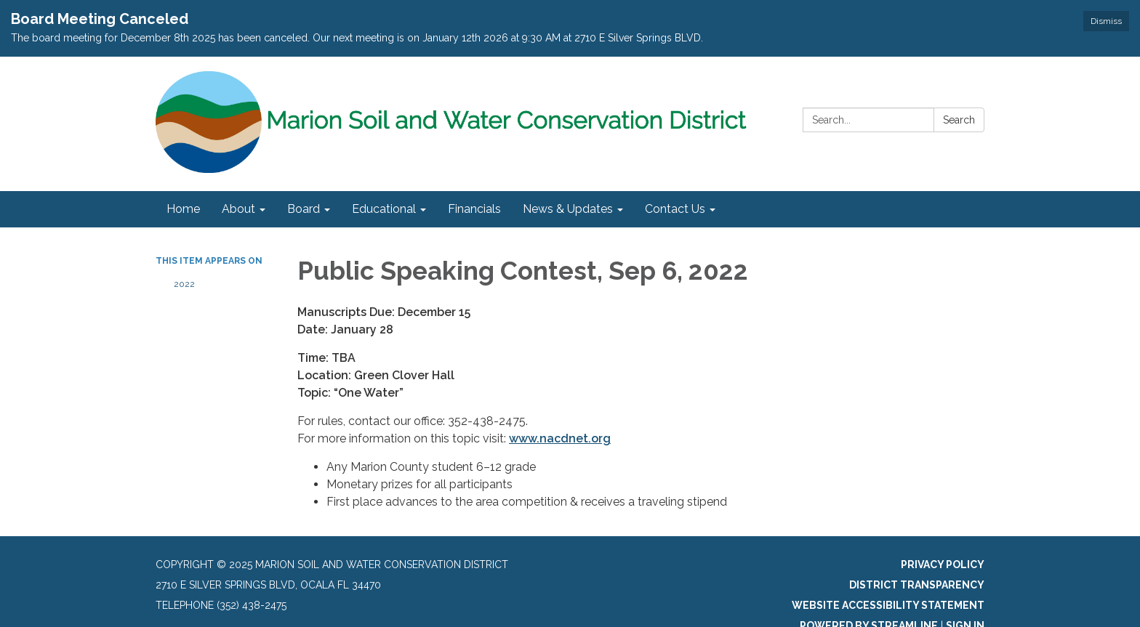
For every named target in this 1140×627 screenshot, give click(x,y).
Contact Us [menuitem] (675, 209)
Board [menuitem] (303, 209)
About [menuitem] (238, 209)
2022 (184, 284)
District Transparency (916, 585)
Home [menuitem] (183, 209)
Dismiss (1106, 21)
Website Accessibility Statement (888, 605)
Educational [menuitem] (384, 209)
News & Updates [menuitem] (568, 209)
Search (959, 120)
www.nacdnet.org (560, 438)
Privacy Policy (942, 564)
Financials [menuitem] (474, 209)
